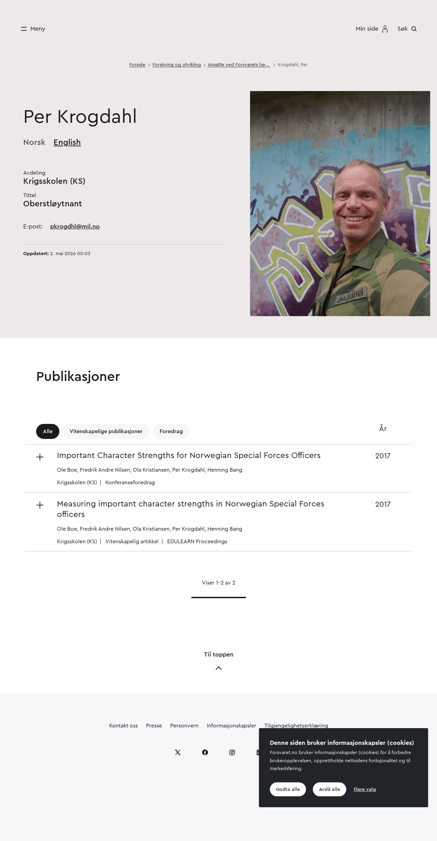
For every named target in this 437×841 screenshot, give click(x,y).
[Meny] (31, 29)
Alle (48, 431)
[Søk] (409, 28)
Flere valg (365, 789)
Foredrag (171, 431)
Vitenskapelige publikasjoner (106, 431)
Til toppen (218, 661)
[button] (190, 468)
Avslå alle (329, 789)
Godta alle (288, 789)
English (67, 142)
